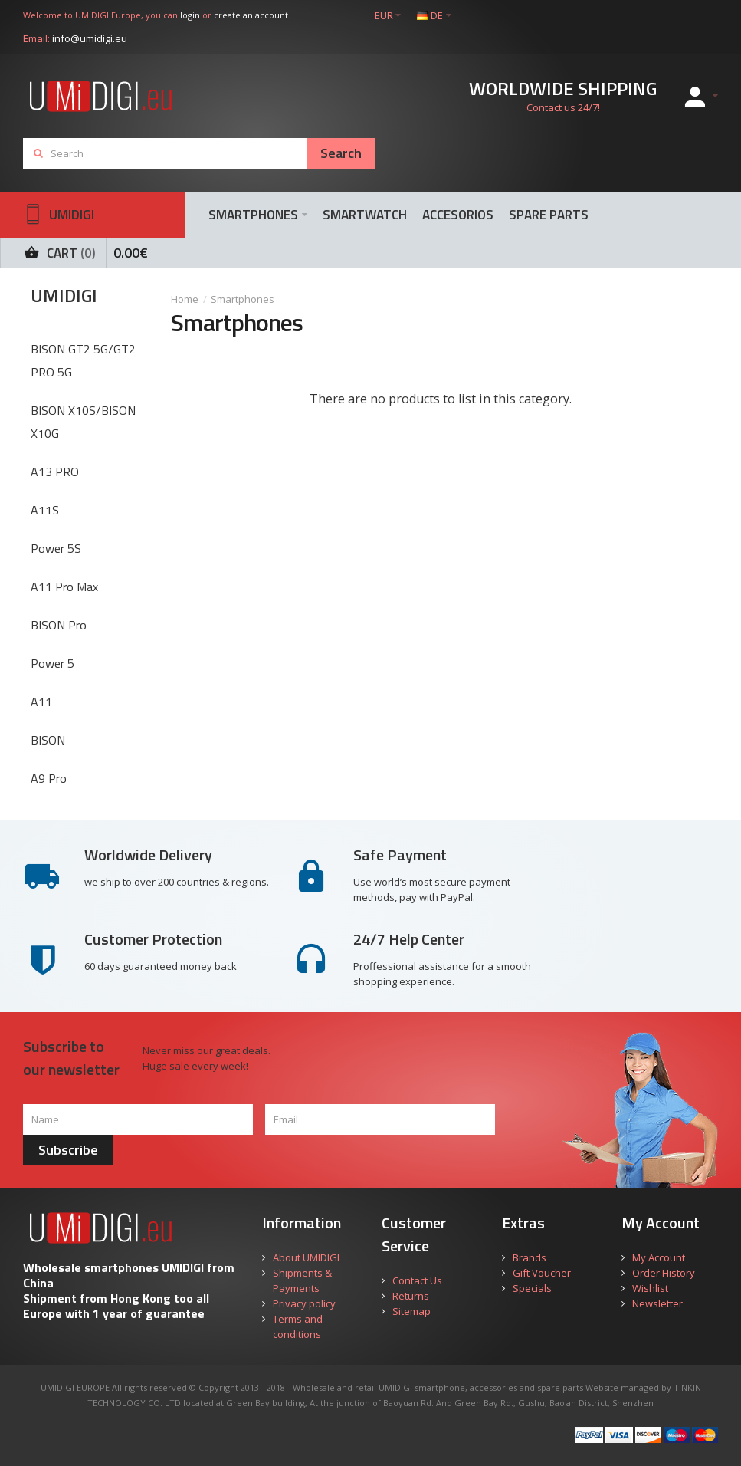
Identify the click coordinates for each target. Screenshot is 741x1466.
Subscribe (68, 1149)
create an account (251, 15)
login (190, 15)
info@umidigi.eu (89, 38)
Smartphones (242, 299)
